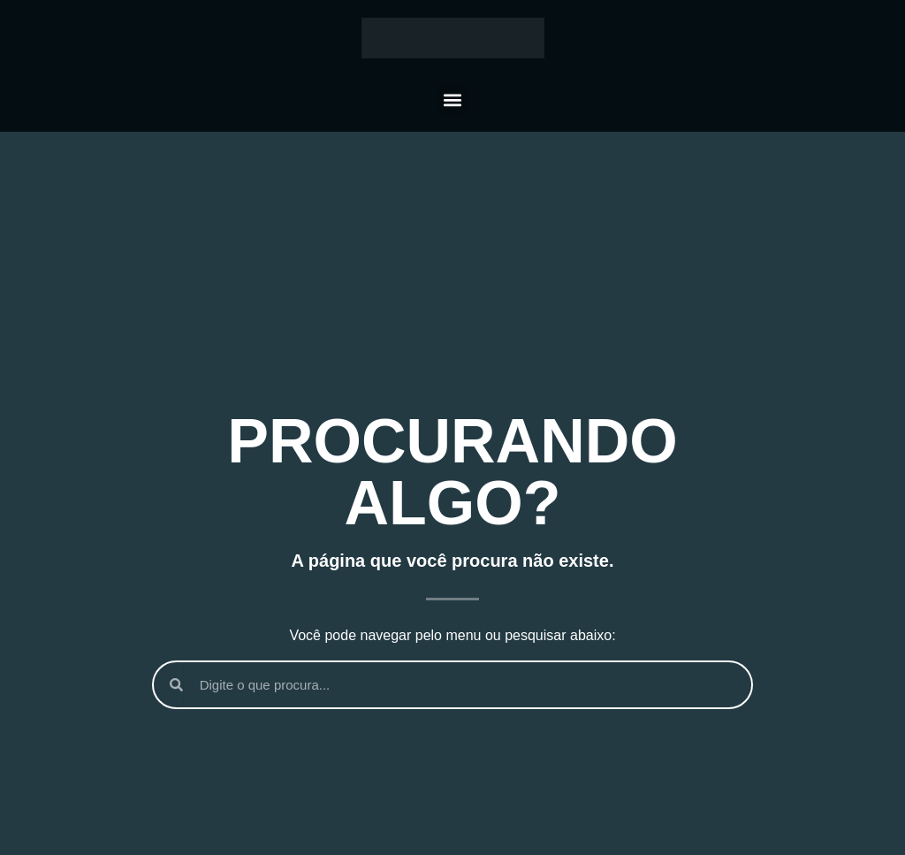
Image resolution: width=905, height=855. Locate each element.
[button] (453, 99)
